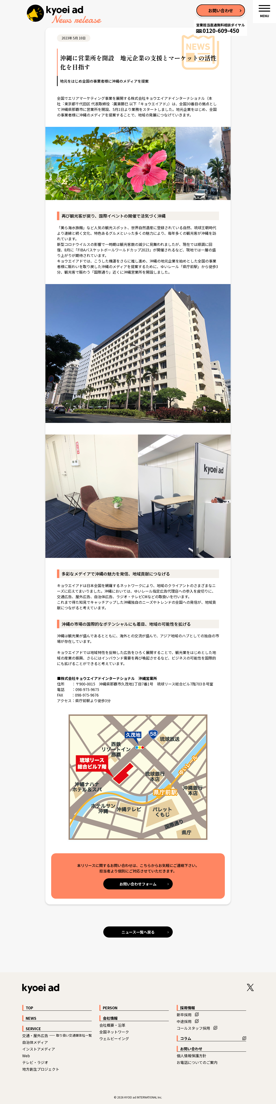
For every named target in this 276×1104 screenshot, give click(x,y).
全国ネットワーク (114, 1032)
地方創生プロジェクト (40, 1069)
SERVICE (33, 1028)
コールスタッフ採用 (193, 1028)
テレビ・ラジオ (35, 1062)
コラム (185, 1038)
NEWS (31, 1018)
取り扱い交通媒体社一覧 (74, 1035)
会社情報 (110, 1018)
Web (26, 1055)
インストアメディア (38, 1049)
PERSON (110, 1007)
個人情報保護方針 (191, 1055)
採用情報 (187, 1007)
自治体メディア (35, 1042)
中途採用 (184, 1021)
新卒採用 (184, 1014)
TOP (29, 1007)
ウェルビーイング (114, 1038)
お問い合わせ (191, 1048)
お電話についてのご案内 (197, 1062)
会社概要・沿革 (112, 1025)
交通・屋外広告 (35, 1035)
